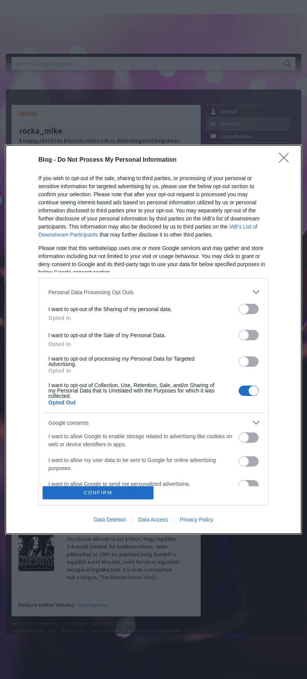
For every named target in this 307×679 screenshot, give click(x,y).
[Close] (286, 160)
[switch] (249, 309)
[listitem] (153, 292)
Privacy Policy (196, 520)
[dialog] (153, 339)
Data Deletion (110, 520)
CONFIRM (98, 492)
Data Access (153, 520)
